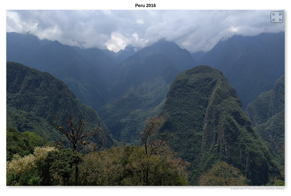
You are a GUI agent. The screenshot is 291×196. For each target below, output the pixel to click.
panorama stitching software (269, 188)
